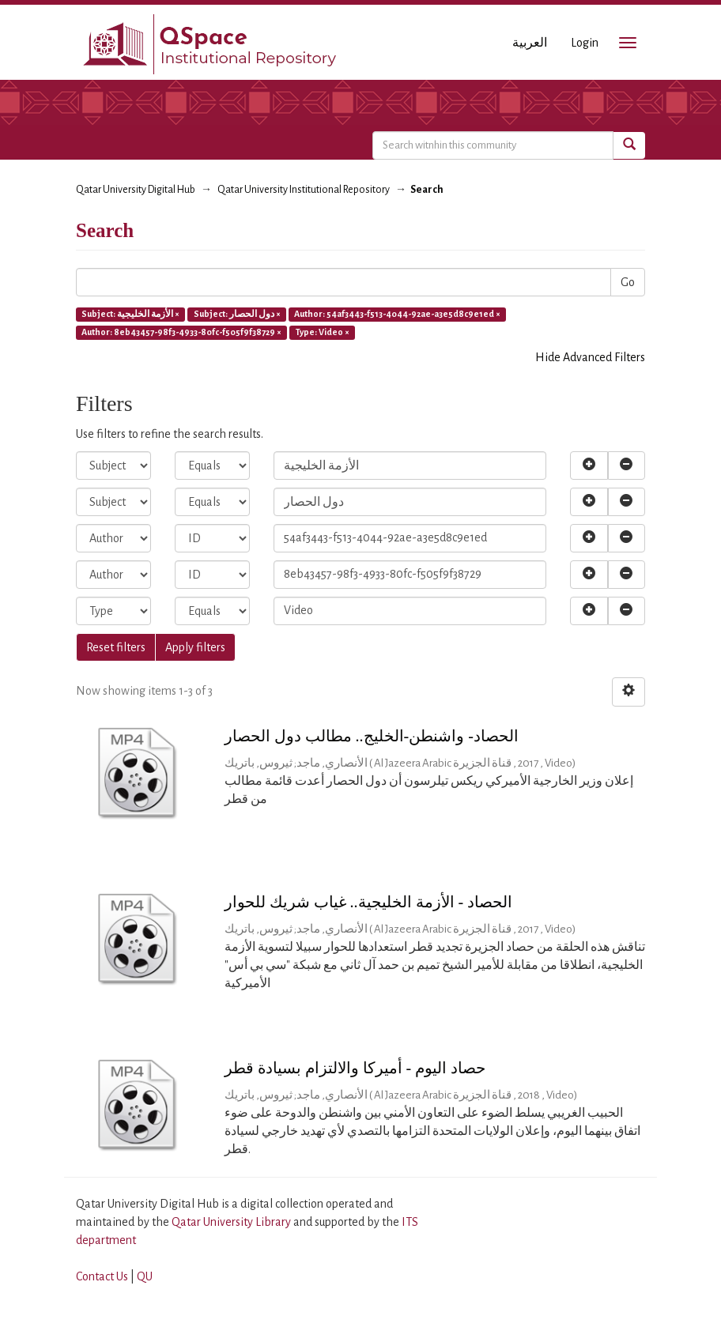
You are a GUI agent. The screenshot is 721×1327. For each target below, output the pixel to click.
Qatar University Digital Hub (135, 189)
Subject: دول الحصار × (237, 314)
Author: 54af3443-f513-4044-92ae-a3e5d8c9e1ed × (397, 314)
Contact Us (102, 1276)
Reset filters (115, 647)
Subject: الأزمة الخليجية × (130, 314)
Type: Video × (322, 332)
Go (628, 282)
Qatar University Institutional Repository (303, 189)
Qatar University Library (232, 1222)
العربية (529, 42)
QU (145, 1276)
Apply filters (195, 647)
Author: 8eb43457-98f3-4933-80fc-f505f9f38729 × (181, 332)
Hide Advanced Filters (590, 357)
